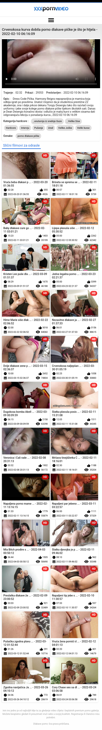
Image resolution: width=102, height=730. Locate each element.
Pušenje (38, 128)
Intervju (25, 128)
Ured (50, 128)
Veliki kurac (83, 128)
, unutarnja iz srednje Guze (47, 121)
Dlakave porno (40, 724)
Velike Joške (65, 128)
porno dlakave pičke (28, 136)
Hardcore (11, 128)
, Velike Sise (73, 121)
